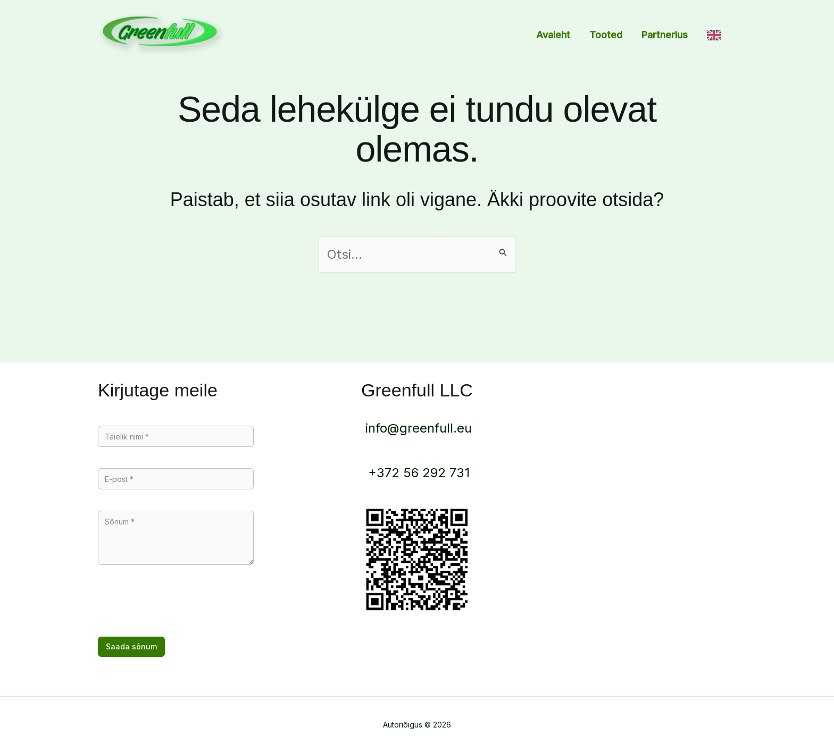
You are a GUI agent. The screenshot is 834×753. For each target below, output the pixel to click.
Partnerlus (664, 34)
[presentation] (179, 604)
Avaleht (553, 34)
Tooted (605, 34)
